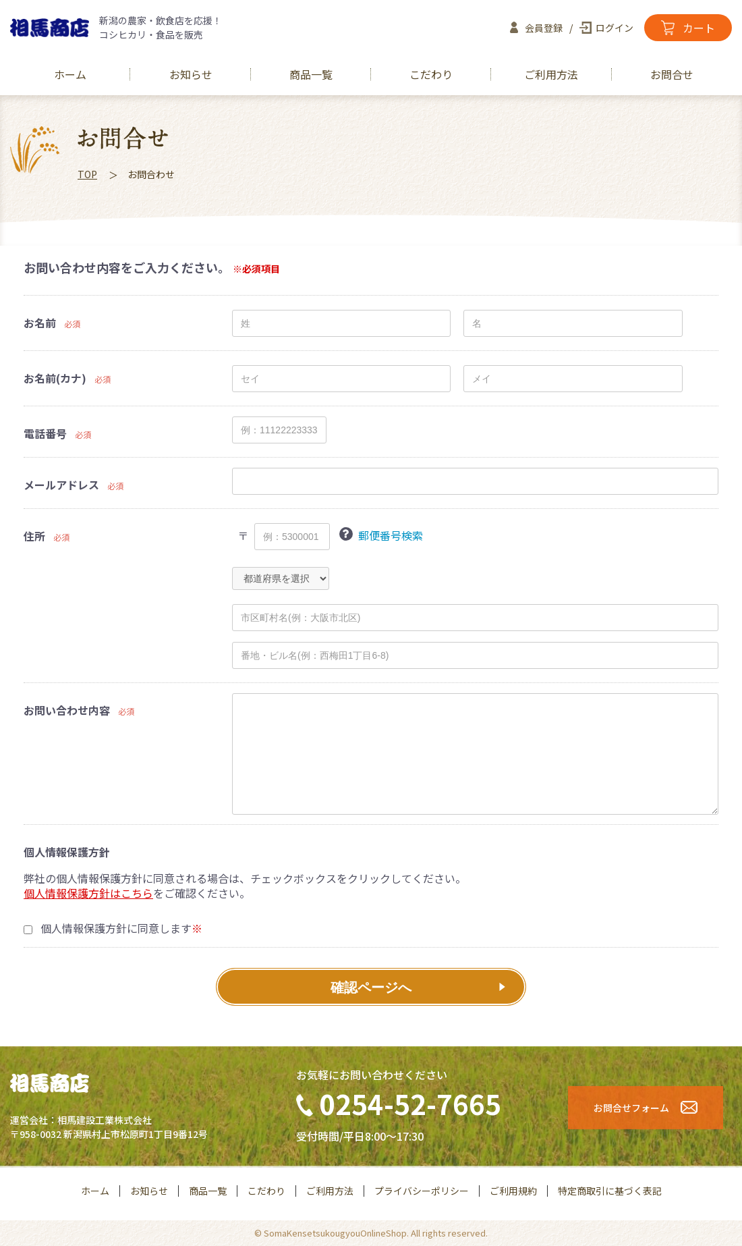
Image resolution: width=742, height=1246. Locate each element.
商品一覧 (311, 74)
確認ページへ (371, 987)
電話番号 (45, 433)
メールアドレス (61, 485)
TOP (87, 174)
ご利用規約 (513, 1190)
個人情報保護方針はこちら (88, 893)
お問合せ (671, 74)
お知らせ (190, 74)
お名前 (40, 323)
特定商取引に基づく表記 (610, 1190)
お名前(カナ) (55, 378)
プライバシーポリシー (421, 1190)
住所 (34, 536)
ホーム (70, 74)
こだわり (431, 74)
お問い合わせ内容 (67, 710)
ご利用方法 (551, 74)
